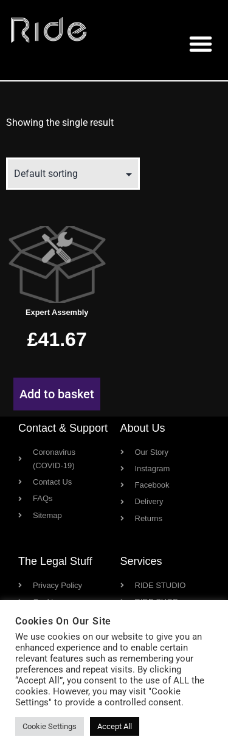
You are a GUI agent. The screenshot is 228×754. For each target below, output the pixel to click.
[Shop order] (73, 173)
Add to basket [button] (56, 394)
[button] (200, 44)
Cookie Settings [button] (49, 726)
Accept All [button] (114, 726)
